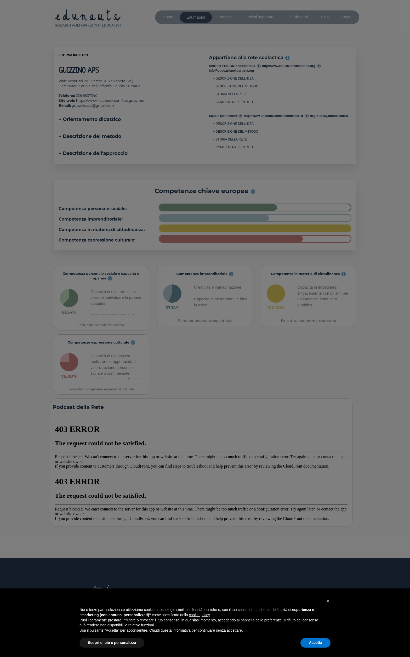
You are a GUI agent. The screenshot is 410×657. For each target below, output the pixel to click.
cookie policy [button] (199, 615)
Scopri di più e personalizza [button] (112, 643)
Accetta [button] (315, 643)
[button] (328, 601)
